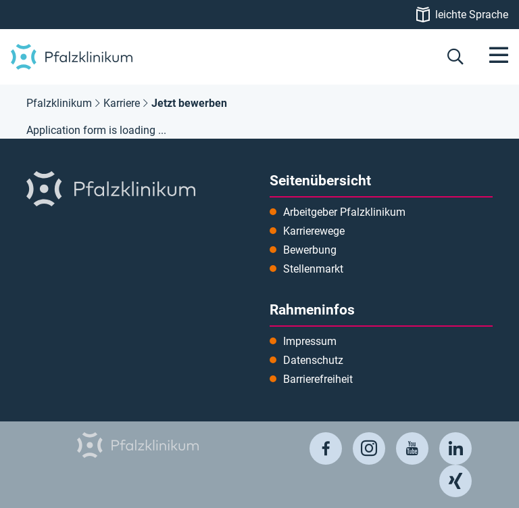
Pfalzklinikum (59, 103)
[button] (455, 57)
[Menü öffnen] (496, 57)
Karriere (121, 103)
